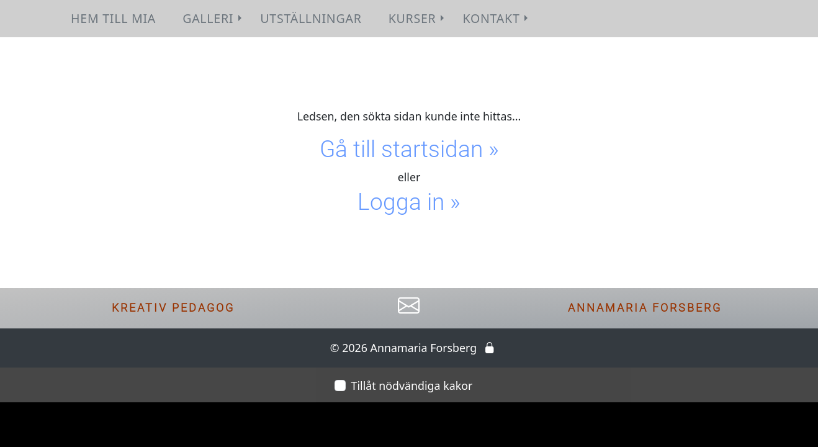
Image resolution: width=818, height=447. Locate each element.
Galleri (213, 18)
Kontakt (497, 18)
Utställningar (310, 18)
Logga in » (409, 201)
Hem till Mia (113, 18)
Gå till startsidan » (409, 149)
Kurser (418, 18)
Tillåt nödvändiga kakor (412, 385)
